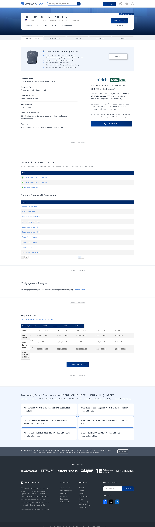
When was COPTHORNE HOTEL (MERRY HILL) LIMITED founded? (47, 398)
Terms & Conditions (59, 521)
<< (22, 257)
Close (124, 440)
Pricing (109, 4)
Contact (123, 39)
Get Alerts (119, 25)
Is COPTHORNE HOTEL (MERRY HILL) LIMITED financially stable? (100, 423)
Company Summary (32, 39)
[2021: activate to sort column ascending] (108, 326)
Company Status (27, 95)
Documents (100, 39)
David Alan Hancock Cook (31, 227)
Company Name (27, 78)
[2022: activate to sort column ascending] (91, 326)
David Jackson (27, 247)
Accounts (24, 124)
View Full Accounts (77, 353)
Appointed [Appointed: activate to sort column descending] (121, 173)
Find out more (94, 441)
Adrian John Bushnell (29, 206)
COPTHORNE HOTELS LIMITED (33, 177)
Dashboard (64, 488)
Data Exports (65, 490)
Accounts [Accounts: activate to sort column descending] (25, 326)
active (28, 26)
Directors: (49, 26)
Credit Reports (65, 476)
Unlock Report (119, 20)
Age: (38, 26)
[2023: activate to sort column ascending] (75, 326)
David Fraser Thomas (29, 237)
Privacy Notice (74, 521)
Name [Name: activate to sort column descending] (24, 202)
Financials (77, 39)
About (81, 479)
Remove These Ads (77, 142)
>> (27, 257)
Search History (84, 493)
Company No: (63, 26)
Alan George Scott (28, 211)
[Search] (79, 3)
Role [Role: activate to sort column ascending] (69, 173)
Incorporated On (27, 104)
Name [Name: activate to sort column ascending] (24, 173)
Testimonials (83, 485)
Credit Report (55, 39)
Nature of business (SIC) (30, 112)
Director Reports (66, 479)
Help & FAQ (83, 490)
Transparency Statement (91, 521)
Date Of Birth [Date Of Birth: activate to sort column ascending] (100, 173)
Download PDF (126, 14)
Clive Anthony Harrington (31, 222)
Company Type (27, 87)
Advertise (82, 496)
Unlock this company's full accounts (37, 319)
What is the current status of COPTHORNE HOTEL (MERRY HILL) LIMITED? (45, 411)
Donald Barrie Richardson (31, 252)
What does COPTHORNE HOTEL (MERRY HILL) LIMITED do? (104, 411)
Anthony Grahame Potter (31, 217)
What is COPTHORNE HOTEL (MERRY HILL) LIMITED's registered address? (47, 423)
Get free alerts (79, 289)
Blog (81, 488)
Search (81, 476)
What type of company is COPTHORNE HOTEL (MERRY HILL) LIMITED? (104, 398)
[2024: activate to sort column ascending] (58, 326)
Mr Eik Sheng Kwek (29, 187)
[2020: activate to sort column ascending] (125, 326)
